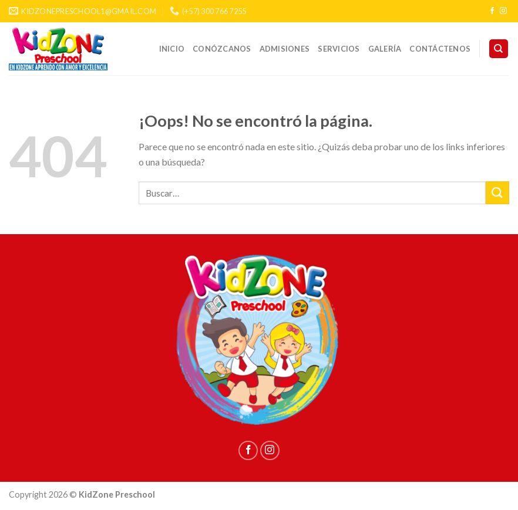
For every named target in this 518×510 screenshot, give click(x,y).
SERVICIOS (338, 48)
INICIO (172, 48)
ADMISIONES (285, 48)
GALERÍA (385, 48)
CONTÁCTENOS (439, 48)
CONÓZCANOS (222, 48)
